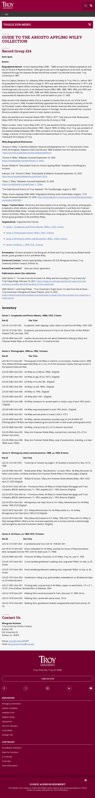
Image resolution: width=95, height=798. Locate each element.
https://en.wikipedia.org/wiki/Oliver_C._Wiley (22, 184)
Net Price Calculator (10, 726)
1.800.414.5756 (47, 679)
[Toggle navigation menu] (89, 24)
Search (8, 5)
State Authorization (9, 765)
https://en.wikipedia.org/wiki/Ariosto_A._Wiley (23, 160)
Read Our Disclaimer (10, 752)
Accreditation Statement (11, 748)
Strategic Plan (7, 735)
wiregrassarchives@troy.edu (21, 644)
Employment (7, 721)
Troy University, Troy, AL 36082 (47, 670)
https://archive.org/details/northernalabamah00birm (26, 152)
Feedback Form (8, 712)
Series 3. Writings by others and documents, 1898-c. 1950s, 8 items (36, 238)
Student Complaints (10, 708)
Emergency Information (11, 703)
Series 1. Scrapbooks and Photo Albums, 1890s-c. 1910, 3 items (35, 226)
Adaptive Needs (8, 717)
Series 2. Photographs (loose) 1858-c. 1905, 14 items (30, 232)
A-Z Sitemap (7, 756)
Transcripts (6, 761)
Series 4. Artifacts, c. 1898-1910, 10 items (24, 244)
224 (6, 14)
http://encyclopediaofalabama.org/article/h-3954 (24, 176)
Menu (90, 5)
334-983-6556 (15, 641)
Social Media (7, 730)
